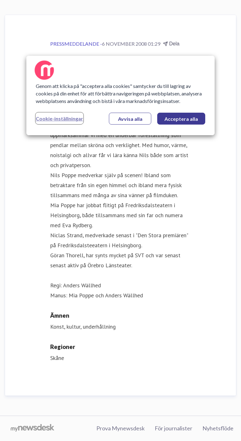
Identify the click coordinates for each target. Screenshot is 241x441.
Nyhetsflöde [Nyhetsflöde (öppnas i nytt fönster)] (217, 428)
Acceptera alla (181, 119)
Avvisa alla (130, 119)
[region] (120, 95)
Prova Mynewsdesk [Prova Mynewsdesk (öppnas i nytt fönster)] (120, 428)
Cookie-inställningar (59, 118)
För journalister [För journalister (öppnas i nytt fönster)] (173, 428)
